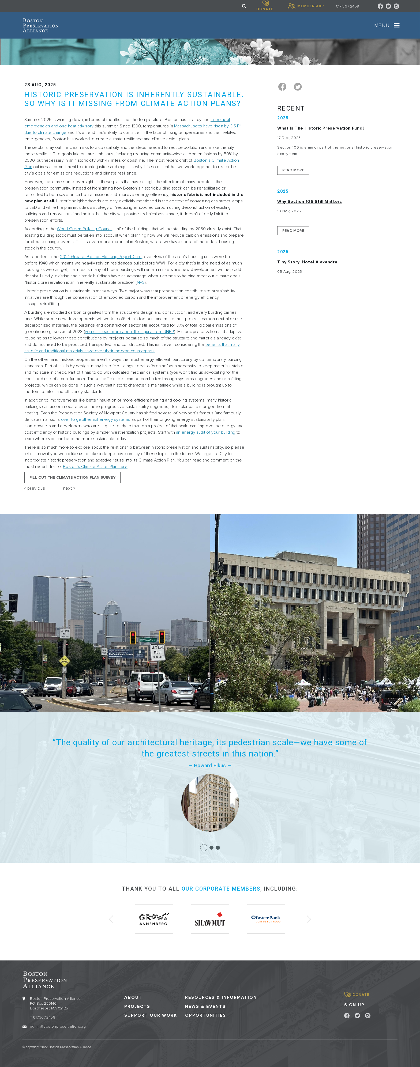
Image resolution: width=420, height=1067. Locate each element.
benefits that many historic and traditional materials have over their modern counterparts (132, 348)
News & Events (205, 1006)
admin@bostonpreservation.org (58, 1026)
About (133, 997)
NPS (141, 282)
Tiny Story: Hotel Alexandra (307, 261)
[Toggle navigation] (397, 25)
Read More (293, 169)
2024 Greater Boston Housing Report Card (101, 256)
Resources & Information (221, 997)
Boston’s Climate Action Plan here (95, 466)
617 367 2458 (347, 6)
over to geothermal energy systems (95, 419)
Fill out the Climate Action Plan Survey (72, 477)
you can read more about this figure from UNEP (129, 331)
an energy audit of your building (205, 432)
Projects (137, 1006)
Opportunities (205, 1014)
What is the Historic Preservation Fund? (321, 127)
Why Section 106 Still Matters (309, 201)
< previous (34, 488)
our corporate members (221, 889)
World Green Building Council (84, 229)
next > (69, 488)
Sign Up (354, 1004)
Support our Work (150, 1014)
